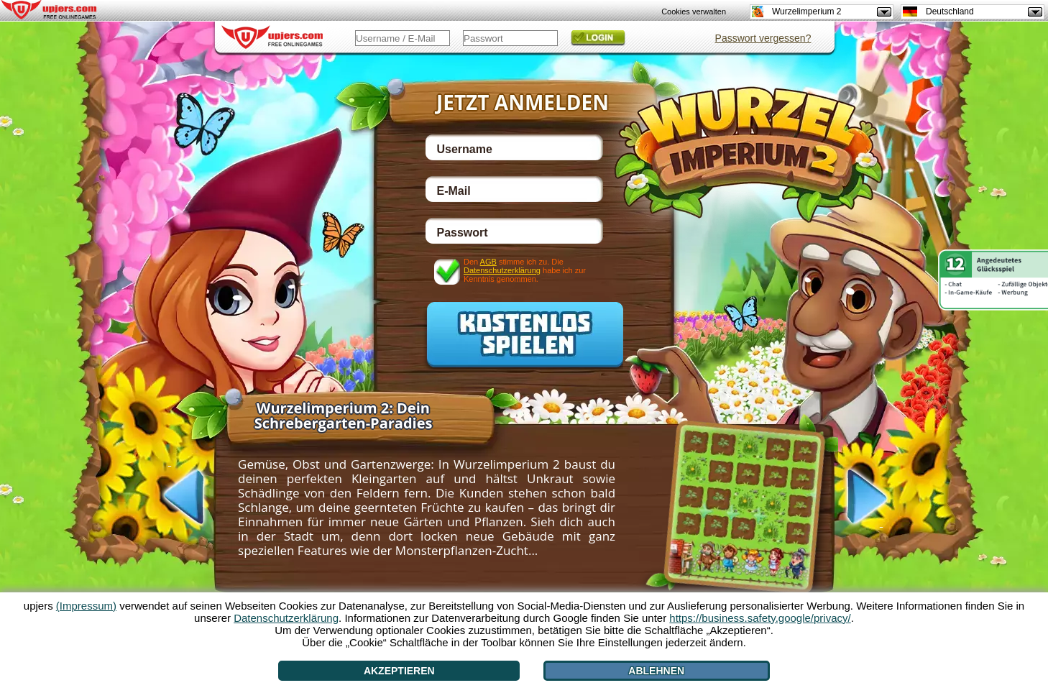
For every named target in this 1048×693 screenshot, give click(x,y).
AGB (488, 261)
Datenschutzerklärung (502, 270)
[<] (170, 495)
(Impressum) (86, 606)
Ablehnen (656, 670)
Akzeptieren (399, 670)
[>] (881, 498)
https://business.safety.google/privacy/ (759, 618)
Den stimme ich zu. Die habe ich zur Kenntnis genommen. (525, 270)
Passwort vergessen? (763, 38)
